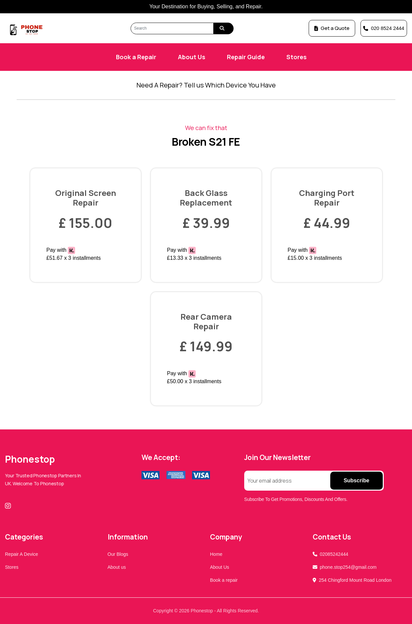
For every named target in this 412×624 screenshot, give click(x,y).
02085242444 (334, 554)
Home (216, 554)
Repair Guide (246, 57)
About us (117, 567)
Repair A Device (21, 554)
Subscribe (356, 480)
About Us (191, 57)
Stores (296, 57)
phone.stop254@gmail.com (348, 567)
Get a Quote (332, 28)
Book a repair (224, 580)
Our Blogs (118, 554)
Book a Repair (136, 57)
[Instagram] (9, 506)
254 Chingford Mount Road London (355, 580)
